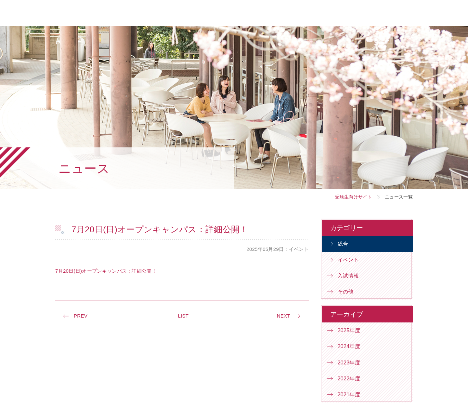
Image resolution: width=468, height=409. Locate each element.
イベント (348, 260)
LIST (183, 316)
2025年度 (349, 330)
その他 (346, 291)
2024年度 (349, 346)
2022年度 (349, 378)
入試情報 (348, 276)
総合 (343, 244)
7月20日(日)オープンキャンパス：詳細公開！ (106, 271)
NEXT (283, 316)
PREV (80, 316)
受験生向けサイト (353, 196)
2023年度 (349, 362)
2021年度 (349, 394)
